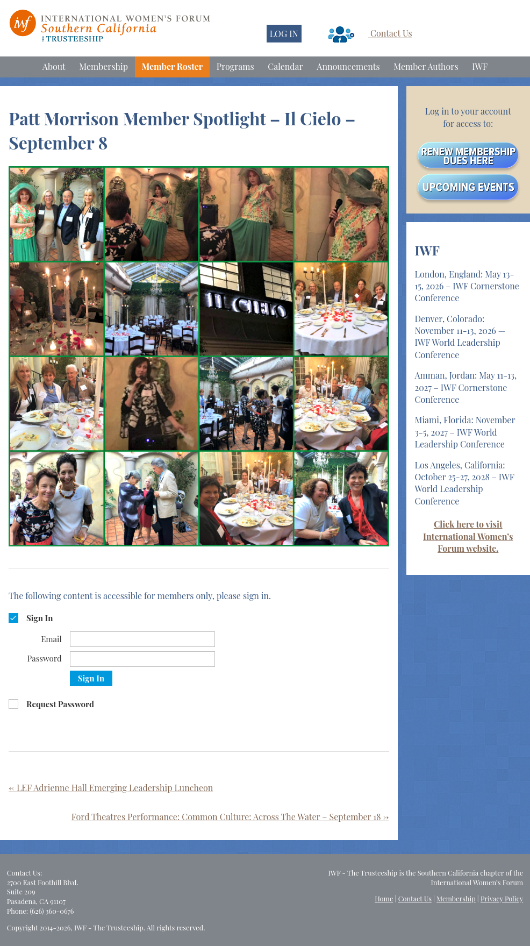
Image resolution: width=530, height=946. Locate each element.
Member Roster (172, 66)
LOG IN (284, 33)
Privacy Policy (502, 898)
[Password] (142, 659)
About (54, 66)
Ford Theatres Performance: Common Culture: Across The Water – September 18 (230, 816)
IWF (480, 66)
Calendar (285, 66)
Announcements (348, 66)
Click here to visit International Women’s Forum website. (468, 536)
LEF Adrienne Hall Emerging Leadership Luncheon (111, 787)
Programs (235, 66)
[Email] (142, 639)
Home (384, 898)
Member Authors (425, 66)
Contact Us (391, 33)
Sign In (91, 678)
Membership (103, 66)
